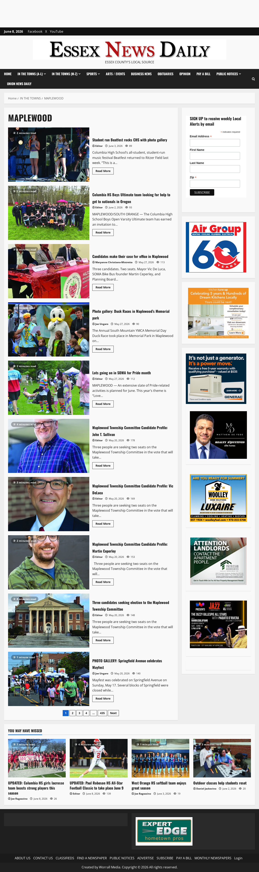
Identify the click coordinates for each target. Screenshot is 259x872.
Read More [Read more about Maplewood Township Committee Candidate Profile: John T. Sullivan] (105, 466)
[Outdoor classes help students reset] (222, 758)
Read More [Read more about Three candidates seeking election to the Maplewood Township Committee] (105, 641)
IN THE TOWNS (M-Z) (64, 73)
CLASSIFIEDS (65, 858)
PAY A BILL (203, 73)
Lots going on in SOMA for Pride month (48, 388)
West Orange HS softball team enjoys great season (159, 785)
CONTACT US (43, 858)
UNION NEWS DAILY (19, 83)
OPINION (184, 73)
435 (102, 713)
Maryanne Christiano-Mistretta (113, 265)
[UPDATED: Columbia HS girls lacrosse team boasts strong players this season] (37, 758)
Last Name (197, 163)
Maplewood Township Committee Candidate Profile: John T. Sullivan (48, 446)
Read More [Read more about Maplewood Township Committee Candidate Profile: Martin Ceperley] (105, 582)
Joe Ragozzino (19, 798)
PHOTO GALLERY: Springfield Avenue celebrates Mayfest (48, 679)
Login (238, 858)
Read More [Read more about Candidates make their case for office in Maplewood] (105, 291)
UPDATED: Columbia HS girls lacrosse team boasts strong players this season (36, 788)
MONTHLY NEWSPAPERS (213, 858)
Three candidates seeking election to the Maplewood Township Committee (48, 621)
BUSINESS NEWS (141, 73)
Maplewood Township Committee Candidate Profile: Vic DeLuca (48, 504)
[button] (253, 79)
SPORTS (91, 73)
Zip (193, 177)
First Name (197, 149)
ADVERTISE (145, 858)
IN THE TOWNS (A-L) (30, 73)
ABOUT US (22, 858)
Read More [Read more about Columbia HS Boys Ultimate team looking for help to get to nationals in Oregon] (105, 233)
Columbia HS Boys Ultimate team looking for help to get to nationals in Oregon (48, 213)
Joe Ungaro (101, 324)
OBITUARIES (165, 73)
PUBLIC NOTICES (227, 73)
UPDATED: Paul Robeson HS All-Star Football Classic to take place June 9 (97, 785)
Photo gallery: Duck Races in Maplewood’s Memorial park (48, 329)
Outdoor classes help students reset (220, 782)
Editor (99, 149)
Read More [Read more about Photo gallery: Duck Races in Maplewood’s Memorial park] (105, 350)
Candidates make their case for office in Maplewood (48, 271)
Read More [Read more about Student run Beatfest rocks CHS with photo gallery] (105, 175)
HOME (7, 73)
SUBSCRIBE (165, 858)
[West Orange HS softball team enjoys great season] (160, 758)
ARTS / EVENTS (115, 73)
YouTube (56, 31)
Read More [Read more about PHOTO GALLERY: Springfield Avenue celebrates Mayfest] (105, 699)
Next (113, 713)
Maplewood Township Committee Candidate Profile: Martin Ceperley (48, 562)
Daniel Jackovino (206, 788)
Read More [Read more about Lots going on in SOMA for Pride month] (105, 404)
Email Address (201, 136)
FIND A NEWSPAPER (92, 858)
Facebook (35, 31)
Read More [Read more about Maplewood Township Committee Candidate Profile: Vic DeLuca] (105, 524)
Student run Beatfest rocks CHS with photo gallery (48, 154)
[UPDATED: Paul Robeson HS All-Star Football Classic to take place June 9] (98, 758)
